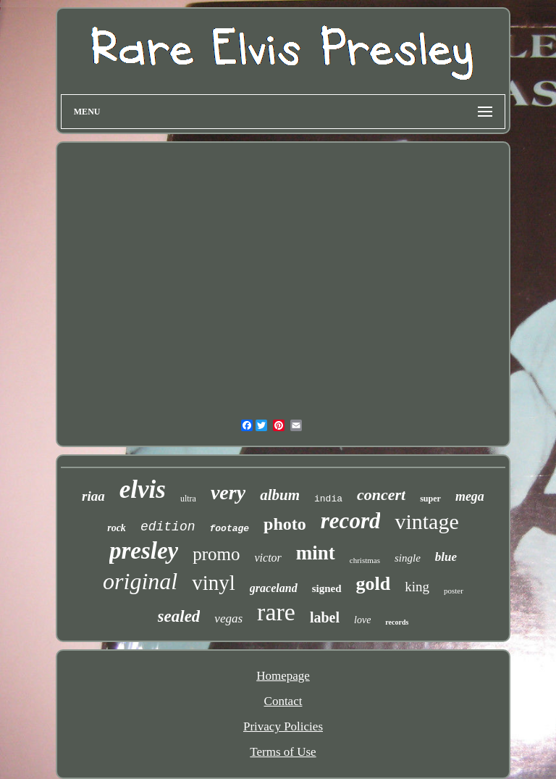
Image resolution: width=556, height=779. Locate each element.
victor (267, 557)
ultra (188, 498)
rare (276, 612)
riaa (93, 496)
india (328, 498)
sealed (179, 616)
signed (327, 588)
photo (285, 524)
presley (143, 551)
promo (216, 554)
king (417, 586)
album (280, 495)
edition (167, 527)
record (351, 520)
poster (453, 590)
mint (315, 553)
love (362, 620)
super (430, 498)
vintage (426, 521)
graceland (274, 588)
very (228, 492)
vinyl (213, 582)
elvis (142, 489)
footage (230, 528)
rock (116, 527)
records (396, 622)
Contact (283, 701)
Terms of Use (283, 752)
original (140, 581)
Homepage (283, 676)
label (325, 617)
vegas (228, 618)
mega (469, 496)
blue (446, 557)
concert (381, 495)
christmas (365, 560)
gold (373, 583)
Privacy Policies (283, 726)
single (408, 558)
